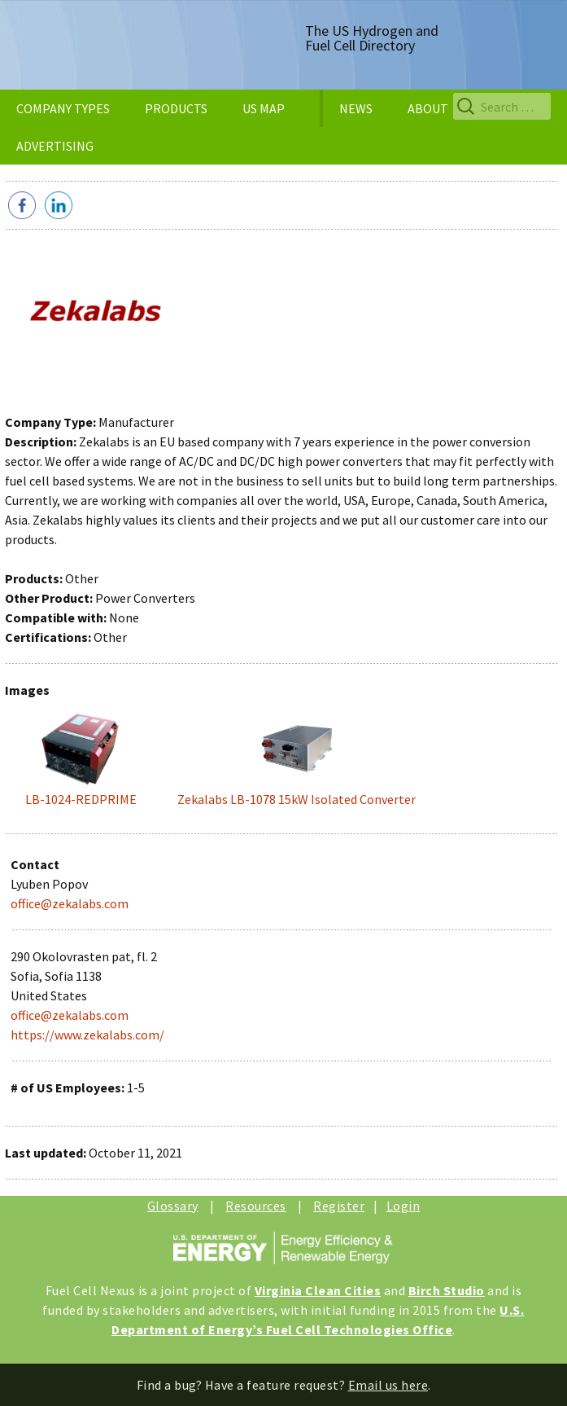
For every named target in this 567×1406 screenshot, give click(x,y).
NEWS (356, 108)
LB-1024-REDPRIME (81, 799)
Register (338, 1205)
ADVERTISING (55, 146)
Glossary (172, 1205)
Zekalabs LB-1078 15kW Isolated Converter (296, 799)
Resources (255, 1205)
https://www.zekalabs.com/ (87, 1034)
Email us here (388, 1385)
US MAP (263, 108)
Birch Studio (446, 1290)
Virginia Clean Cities (318, 1290)
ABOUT (428, 108)
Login (403, 1205)
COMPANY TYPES (63, 108)
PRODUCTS (176, 108)
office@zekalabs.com (70, 903)
